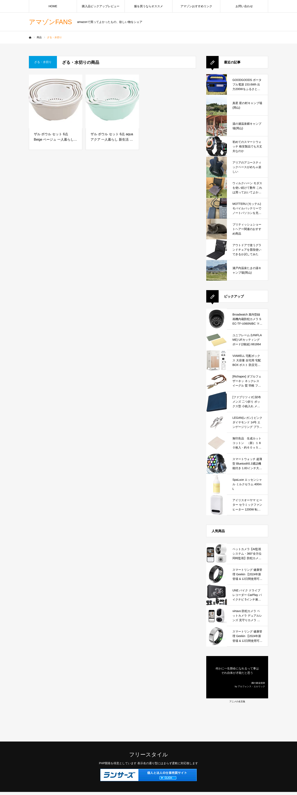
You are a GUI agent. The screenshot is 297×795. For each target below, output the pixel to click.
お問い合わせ (244, 6)
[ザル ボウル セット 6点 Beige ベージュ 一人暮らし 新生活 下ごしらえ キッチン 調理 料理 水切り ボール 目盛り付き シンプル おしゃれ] (55, 101)
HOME (52, 6)
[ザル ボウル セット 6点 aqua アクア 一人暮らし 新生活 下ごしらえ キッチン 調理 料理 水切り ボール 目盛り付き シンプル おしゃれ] (112, 101)
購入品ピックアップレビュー (100, 6)
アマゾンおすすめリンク (196, 6)
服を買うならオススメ (148, 6)
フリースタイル (148, 754)
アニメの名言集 (237, 701)
